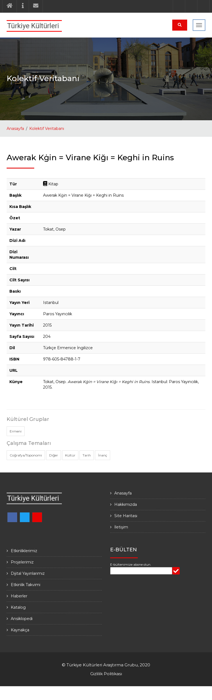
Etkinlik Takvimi (25, 584)
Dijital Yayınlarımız (28, 573)
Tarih (87, 455)
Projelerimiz (22, 562)
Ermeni (16, 431)
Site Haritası (125, 515)
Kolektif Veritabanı (46, 128)
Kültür (70, 455)
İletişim (121, 527)
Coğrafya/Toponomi (26, 455)
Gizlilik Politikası (106, 673)
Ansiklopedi (22, 618)
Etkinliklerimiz (24, 550)
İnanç (102, 455)
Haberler (19, 596)
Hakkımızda (125, 504)
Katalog (18, 607)
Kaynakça (20, 629)
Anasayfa (15, 128)
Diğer (53, 455)
